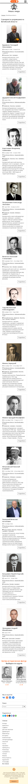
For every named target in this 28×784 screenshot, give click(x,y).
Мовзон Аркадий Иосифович (13, 418)
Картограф (11, 638)
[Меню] (25, 1)
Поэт (10, 55)
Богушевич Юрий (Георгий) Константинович (12, 575)
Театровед (19, 426)
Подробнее (21, 72)
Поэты (4, 743)
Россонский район (19, 51)
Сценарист (15, 55)
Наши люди (14, 11)
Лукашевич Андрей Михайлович (9, 629)
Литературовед (14, 371)
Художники (5, 760)
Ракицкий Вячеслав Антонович (10, 520)
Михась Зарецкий (9, 363)
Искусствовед (7, 529)
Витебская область (9, 51)
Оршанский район (19, 155)
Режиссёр (19, 529)
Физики (4, 756)
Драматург (6, 106)
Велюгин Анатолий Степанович (9, 258)
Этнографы (5, 762)
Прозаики (5, 745)
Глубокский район (19, 526)
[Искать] (24, 706)
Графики (4, 727)
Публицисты (6, 747)
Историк (6, 638)
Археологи (5, 725)
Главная (3, 15)
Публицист (21, 158)
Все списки (5, 764)
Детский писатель (8, 318)
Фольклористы (6, 758)
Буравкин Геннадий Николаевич (10, 46)
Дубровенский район (20, 102)
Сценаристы (6, 751)
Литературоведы (7, 739)
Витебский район (19, 422)
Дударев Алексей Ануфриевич (14, 98)
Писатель (6, 55)
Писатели (5, 741)
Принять (14, 781)
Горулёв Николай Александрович (9, 309)
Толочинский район (20, 209)
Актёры (4, 723)
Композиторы (6, 737)
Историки (5, 735)
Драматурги (5, 731)
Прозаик (12, 212)
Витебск (4, 423)
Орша (3, 156)
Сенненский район (19, 263)
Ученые (4, 753)
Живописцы (5, 733)
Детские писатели (7, 729)
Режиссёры (5, 749)
